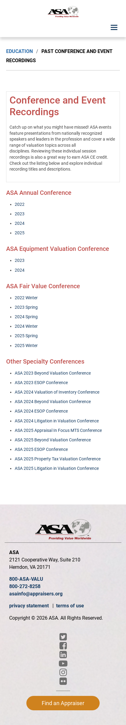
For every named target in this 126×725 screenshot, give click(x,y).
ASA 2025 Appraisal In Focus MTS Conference (58, 430)
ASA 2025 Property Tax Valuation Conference (58, 458)
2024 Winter (26, 326)
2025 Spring (26, 335)
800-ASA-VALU (26, 579)
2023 (20, 213)
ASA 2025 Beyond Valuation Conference (53, 439)
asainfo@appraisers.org (36, 594)
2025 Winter (26, 345)
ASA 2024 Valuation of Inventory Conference (57, 392)
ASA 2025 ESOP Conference (41, 449)
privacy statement (29, 606)
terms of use (70, 606)
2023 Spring (26, 307)
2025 (20, 232)
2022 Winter (26, 297)
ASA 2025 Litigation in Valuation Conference (57, 468)
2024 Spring (26, 316)
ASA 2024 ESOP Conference (41, 411)
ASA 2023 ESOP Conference (41, 382)
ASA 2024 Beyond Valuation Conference (53, 401)
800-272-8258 (24, 586)
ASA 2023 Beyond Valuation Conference (53, 373)
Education (19, 51)
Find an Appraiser (63, 703)
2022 (20, 204)
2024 (20, 223)
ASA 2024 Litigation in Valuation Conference (57, 420)
